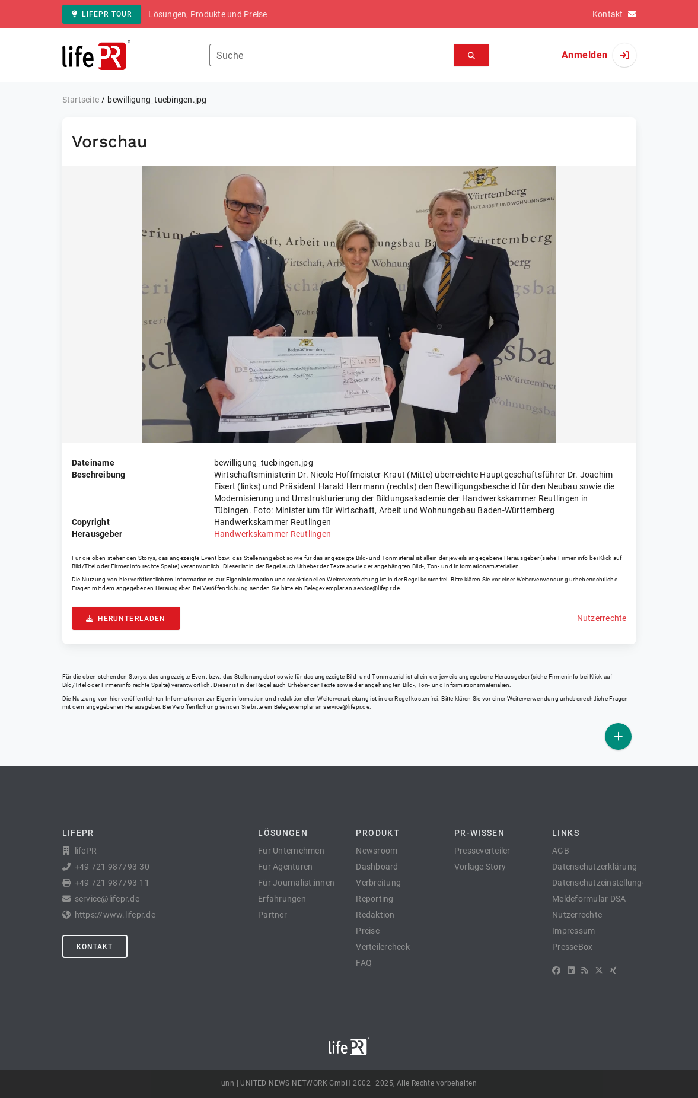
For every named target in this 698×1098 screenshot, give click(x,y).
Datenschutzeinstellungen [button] (601, 882)
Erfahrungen (282, 898)
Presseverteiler (482, 850)
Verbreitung (378, 882)
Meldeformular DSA (589, 898)
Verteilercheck (383, 946)
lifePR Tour (102, 14)
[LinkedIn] (571, 970)
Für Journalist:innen (296, 882)
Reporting (374, 898)
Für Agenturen (285, 866)
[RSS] (584, 970)
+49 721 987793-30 (112, 866)
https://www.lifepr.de (115, 914)
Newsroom (376, 850)
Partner (272, 914)
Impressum (573, 930)
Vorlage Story (480, 866)
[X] (599, 970)
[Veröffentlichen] (618, 736)
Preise (368, 930)
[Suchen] (471, 55)
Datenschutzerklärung (594, 866)
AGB (560, 850)
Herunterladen (126, 619)
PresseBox (572, 946)
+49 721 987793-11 (112, 882)
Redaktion (375, 914)
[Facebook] (556, 970)
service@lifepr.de (376, 588)
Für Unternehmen (291, 850)
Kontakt (95, 947)
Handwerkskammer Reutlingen (273, 534)
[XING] (613, 970)
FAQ (364, 962)
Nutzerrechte (602, 618)
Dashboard (377, 866)
